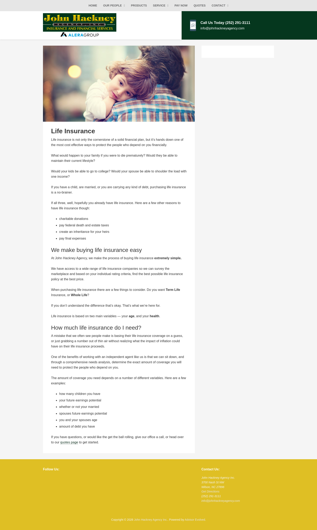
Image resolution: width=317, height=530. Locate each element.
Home (93, 5)
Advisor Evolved (195, 519)
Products (139, 5)
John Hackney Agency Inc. (150, 519)
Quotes (200, 5)
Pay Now (181, 5)
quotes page (69, 442)
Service (159, 5)
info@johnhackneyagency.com (222, 28)
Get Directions (210, 491)
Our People (112, 5)
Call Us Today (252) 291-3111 (225, 23)
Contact (218, 5)
